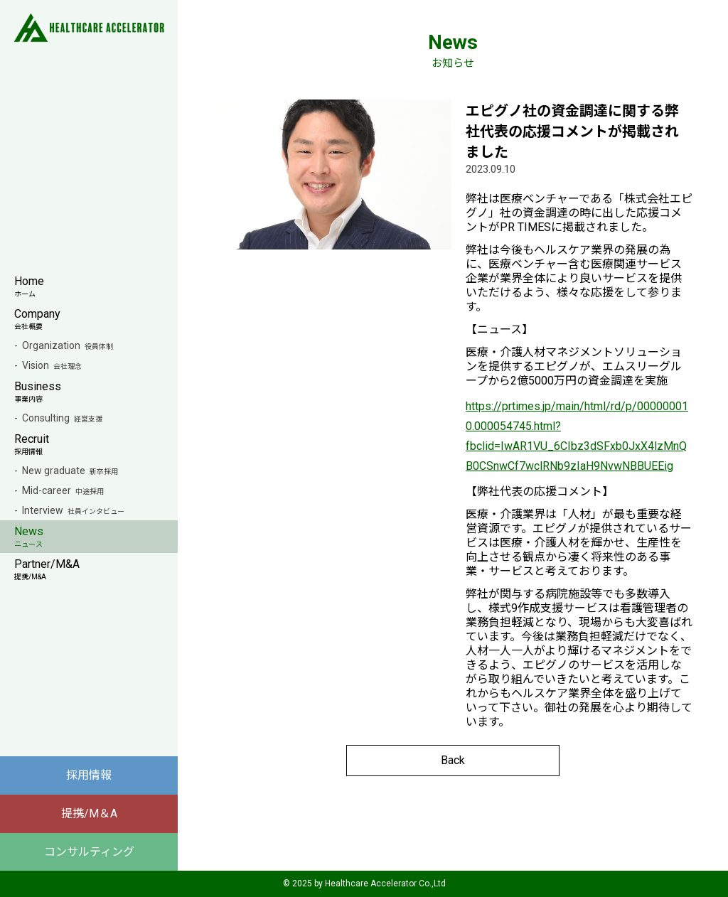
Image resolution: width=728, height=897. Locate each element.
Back (453, 760)
